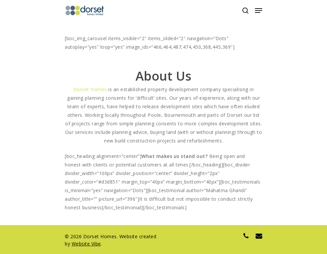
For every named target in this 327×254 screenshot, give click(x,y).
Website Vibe (86, 244)
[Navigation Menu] (258, 10)
